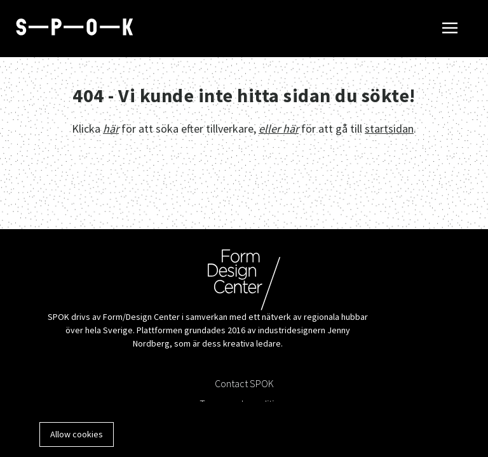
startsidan (389, 128)
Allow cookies (76, 434)
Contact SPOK (244, 383)
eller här (279, 128)
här (111, 128)
